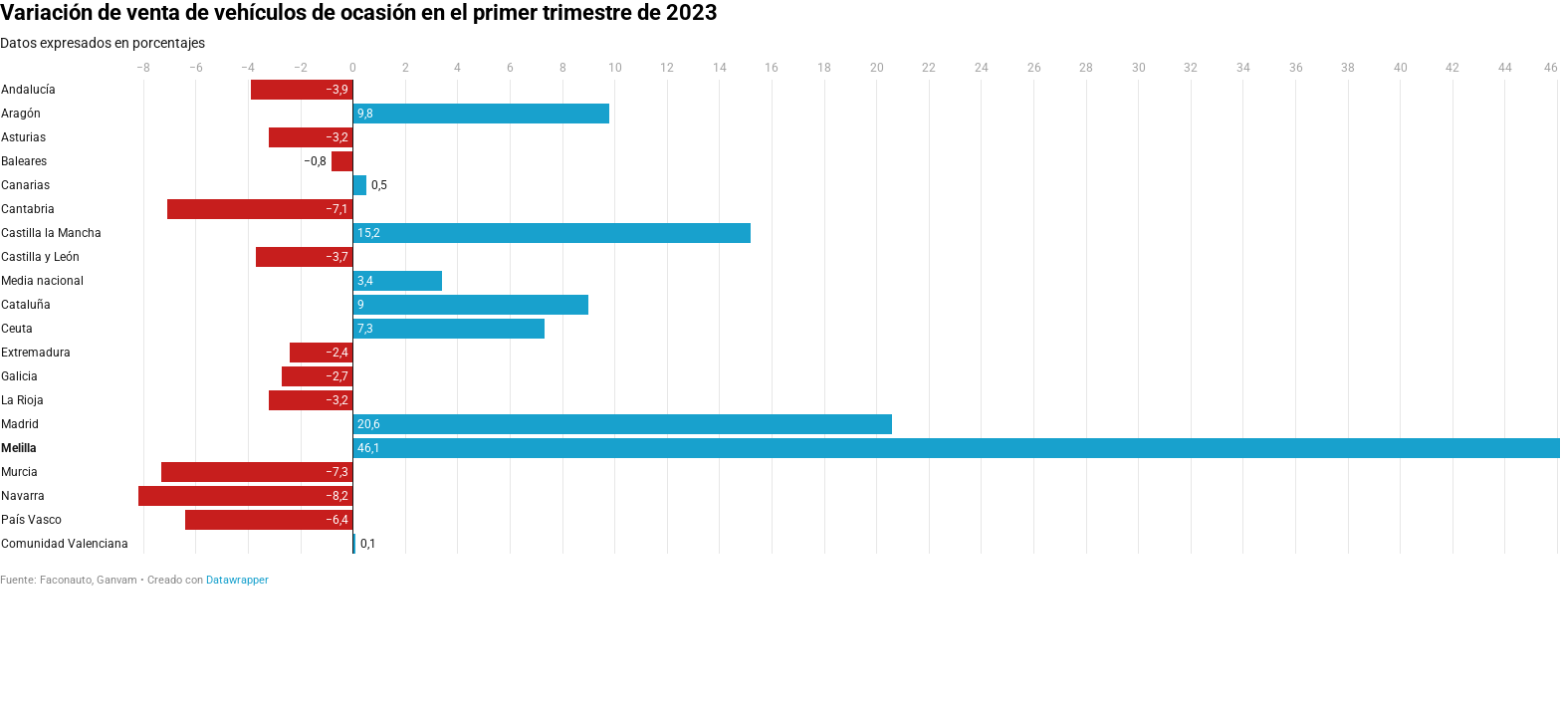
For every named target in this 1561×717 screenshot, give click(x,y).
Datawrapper (237, 580)
